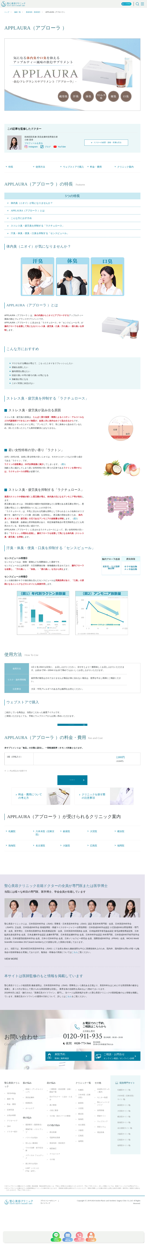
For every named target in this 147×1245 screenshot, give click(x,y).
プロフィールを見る (33, 143)
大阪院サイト (122, 1160)
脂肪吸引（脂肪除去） (34, 1150)
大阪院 (80, 1156)
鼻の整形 (53, 1130)
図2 (75, 518)
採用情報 (100, 1136)
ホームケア (29, 1134)
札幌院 (80, 1115)
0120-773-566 (82, 1060)
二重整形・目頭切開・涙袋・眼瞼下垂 (61, 1116)
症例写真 (10, 1135)
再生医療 (53, 1158)
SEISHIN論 (11, 1119)
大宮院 (80, 1134)
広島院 (80, 1161)
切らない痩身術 (31, 1169)
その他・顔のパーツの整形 (60, 1141)
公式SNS (126, 4)
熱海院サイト (122, 1148)
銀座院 (80, 1128)
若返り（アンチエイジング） (34, 1116)
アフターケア (12, 1146)
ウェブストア (102, 1147)
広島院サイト (122, 1165)
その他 (52, 1185)
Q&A (9, 1152)
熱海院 (80, 1145)
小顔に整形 (54, 1136)
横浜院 (80, 1139)
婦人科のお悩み (31, 1189)
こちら (75, 969)
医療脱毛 (28, 1128)
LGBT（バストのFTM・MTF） (32, 1195)
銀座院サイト (122, 1131)
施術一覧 (17, 12)
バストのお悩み (31, 1163)
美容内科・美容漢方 (33, 12)
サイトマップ (45, 1229)
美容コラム (101, 1152)
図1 (63, 464)
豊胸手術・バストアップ (34, 1156)
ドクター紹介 (12, 1157)
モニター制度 (102, 1123)
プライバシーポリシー (49, 1226)
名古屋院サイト (123, 1154)
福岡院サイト (122, 1171)
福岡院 (80, 1167)
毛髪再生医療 (55, 1163)
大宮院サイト (122, 1136)
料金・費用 (11, 1130)
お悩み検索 (11, 1141)
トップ (6, 12)
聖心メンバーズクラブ (103, 1129)
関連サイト (101, 1141)
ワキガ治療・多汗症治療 (34, 1174)
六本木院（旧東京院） (84, 1121)
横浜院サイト (122, 1142)
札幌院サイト (122, 1115)
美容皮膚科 (29, 1123)
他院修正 (53, 1174)
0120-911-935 (82, 1053)
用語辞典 (100, 1158)
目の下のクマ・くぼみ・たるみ (61, 1123)
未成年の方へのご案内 (103, 1116)
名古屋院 (81, 1150)
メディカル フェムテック (34, 1182)
